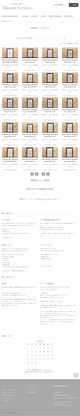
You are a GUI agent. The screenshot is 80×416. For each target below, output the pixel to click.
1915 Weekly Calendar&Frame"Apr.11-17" (50, 135)
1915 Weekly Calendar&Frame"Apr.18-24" (70, 135)
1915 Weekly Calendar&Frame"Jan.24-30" (10, 86)
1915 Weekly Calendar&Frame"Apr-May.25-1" (10, 160)
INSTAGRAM (55, 16)
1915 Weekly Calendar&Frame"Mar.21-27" (10, 135)
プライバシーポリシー (8, 398)
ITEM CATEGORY (11, 16)
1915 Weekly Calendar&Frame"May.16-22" (70, 160)
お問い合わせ (6, 401)
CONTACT (68, 16)
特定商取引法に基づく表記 (9, 395)
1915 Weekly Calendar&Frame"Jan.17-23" (70, 61)
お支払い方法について (8, 389)
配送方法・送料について (9, 392)
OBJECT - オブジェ (6, 21)
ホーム (4, 386)
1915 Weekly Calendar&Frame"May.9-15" (50, 160)
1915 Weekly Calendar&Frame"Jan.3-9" (50, 61)
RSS (29, 392)
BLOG (43, 16)
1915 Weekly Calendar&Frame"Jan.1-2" (30, 61)
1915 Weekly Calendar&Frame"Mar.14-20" (70, 110)
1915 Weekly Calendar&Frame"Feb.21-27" (10, 110)
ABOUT (34, 16)
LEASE (26, 16)
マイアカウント (32, 389)
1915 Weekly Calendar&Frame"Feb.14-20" (70, 86)
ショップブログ (32, 386)
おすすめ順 (62, 43)
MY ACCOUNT (58, 5)
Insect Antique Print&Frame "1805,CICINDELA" (10, 61)
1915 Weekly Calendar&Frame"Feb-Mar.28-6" (30, 110)
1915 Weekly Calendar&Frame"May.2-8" (30, 160)
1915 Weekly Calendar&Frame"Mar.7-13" (50, 110)
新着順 (76, 43)
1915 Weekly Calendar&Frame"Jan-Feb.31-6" (30, 86)
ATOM (33, 392)
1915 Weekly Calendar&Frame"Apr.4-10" (30, 135)
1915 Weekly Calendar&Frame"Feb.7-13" (50, 86)
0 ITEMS (73, 5)
